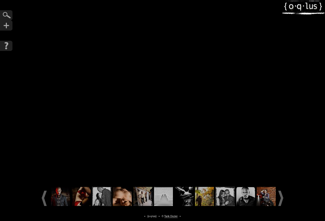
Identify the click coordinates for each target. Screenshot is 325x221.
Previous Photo (124, 92)
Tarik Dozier (171, 216)
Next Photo (201, 92)
